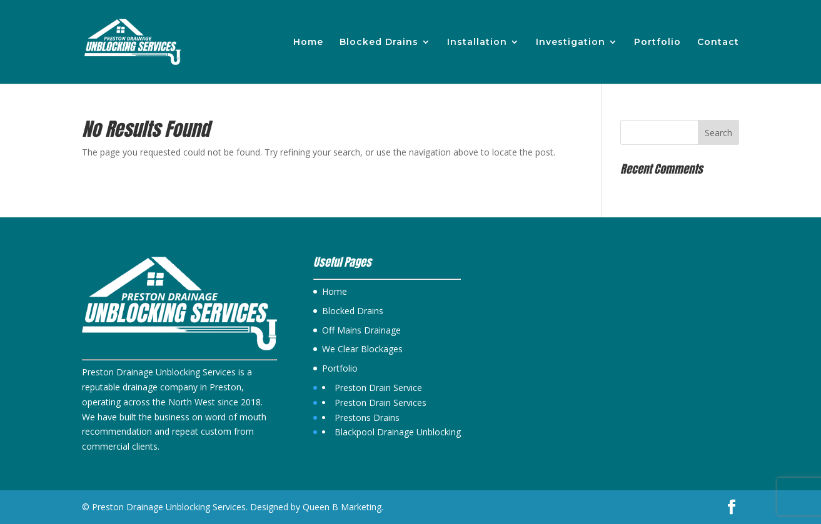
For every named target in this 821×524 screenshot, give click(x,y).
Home (308, 42)
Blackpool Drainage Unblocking (398, 432)
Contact (718, 42)
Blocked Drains (379, 42)
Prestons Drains (367, 417)
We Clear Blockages (362, 349)
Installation (477, 42)
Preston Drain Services (380, 402)
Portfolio (657, 42)
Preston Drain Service (378, 387)
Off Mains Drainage (361, 330)
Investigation (570, 42)
